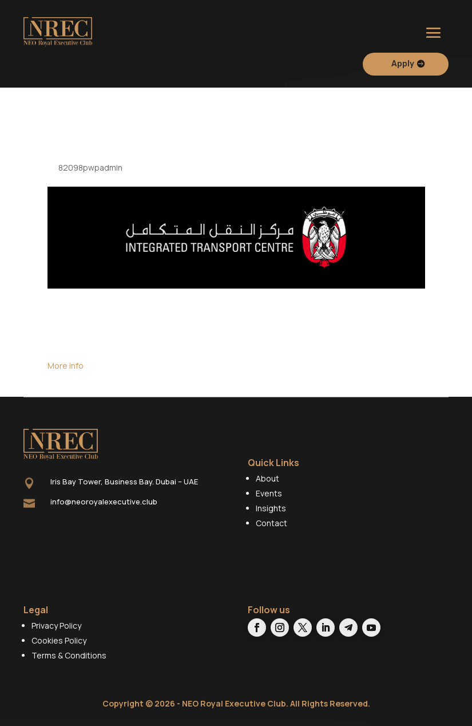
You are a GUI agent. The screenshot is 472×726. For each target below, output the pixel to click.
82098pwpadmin (90, 174)
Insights (271, 515)
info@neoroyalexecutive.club (103, 508)
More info (65, 373)
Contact (271, 529)
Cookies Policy (58, 647)
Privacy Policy (56, 632)
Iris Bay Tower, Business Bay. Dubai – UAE (124, 489)
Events (269, 500)
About (267, 485)
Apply (402, 64)
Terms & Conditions (68, 662)
